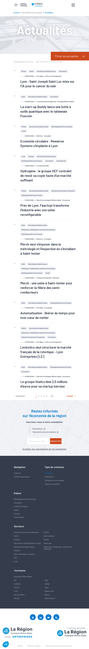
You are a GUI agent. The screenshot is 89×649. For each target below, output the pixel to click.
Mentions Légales (34, 646)
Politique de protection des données (58, 646)
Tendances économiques (54, 480)
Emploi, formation (21, 506)
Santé (31, 71)
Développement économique (61, 126)
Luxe (16, 561)
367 (52, 396)
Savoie (16, 598)
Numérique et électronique (46, 71)
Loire (23, 156)
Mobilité (17, 550)
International (61, 161)
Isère (23, 97)
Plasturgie (47, 543)
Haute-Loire (49, 591)
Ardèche (17, 584)
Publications (49, 477)
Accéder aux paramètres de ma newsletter (44, 448)
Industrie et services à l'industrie (63, 191)
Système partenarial (22, 477)
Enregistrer (55, 441)
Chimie (46, 532)
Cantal (47, 584)
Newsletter (39, 428)
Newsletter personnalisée (46, 432)
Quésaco (17, 473)
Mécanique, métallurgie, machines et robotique (38, 230)
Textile (46, 540)
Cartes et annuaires (52, 484)
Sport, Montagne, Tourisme (24, 554)
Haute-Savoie (50, 598)
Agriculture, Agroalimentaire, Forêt (27, 543)
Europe (17, 514)
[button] (5, 644)
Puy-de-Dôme (19, 595)
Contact (20, 646)
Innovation (63, 71)
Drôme (16, 587)
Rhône (23, 71)
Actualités (48, 473)
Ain (15, 580)
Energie (31, 156)
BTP (15, 558)
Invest (23, 131)
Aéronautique (49, 536)
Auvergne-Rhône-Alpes (23, 576)
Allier (23, 303)
